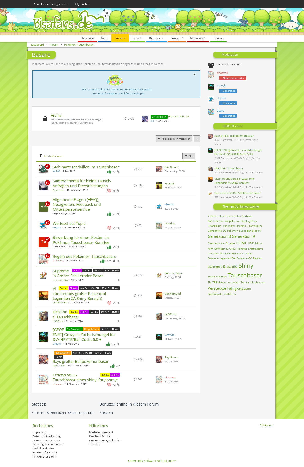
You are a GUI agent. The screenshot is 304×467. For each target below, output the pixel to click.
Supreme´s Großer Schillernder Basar (78, 273)
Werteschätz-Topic (69, 223)
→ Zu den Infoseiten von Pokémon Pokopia (116, 93)
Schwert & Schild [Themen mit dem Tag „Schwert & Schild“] (223, 266)
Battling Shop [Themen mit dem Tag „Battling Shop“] (249, 221)
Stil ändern (266, 425)
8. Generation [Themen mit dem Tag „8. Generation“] (233, 216)
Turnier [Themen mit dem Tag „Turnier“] (245, 282)
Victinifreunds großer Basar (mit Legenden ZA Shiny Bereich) (79, 293)
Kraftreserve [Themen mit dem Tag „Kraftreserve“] (255, 248)
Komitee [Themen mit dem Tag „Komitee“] (242, 248)
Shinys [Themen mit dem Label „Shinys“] (77, 270)
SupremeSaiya (60, 279)
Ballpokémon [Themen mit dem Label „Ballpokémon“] (91, 329)
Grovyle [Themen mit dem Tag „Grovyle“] (230, 243)
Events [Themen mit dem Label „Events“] (63, 288)
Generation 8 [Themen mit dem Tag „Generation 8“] (219, 236)
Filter (189, 156)
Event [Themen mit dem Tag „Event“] (242, 230)
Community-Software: (152, 461)
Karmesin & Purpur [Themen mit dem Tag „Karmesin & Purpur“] (225, 248)
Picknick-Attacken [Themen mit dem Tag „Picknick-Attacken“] (242, 253)
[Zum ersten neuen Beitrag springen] (145, 118)
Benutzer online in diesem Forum (129, 404)
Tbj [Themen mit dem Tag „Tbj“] (209, 282)
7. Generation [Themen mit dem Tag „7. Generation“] (216, 216)
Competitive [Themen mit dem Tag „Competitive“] (215, 230)
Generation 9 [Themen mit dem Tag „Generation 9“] (243, 236)
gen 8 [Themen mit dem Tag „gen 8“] (250, 230)
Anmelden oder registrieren (51, 4)
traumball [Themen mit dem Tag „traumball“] (234, 282)
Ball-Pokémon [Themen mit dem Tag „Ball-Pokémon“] (216, 221)
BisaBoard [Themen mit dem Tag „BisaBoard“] (228, 226)
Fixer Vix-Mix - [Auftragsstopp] (187, 116)
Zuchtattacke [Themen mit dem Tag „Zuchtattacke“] (215, 294)
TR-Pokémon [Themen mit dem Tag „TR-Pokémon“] (219, 282)
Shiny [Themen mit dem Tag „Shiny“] (246, 265)
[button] (194, 74)
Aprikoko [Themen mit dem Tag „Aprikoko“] (247, 216)
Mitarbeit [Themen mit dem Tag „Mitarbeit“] (225, 253)
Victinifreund (60, 302)
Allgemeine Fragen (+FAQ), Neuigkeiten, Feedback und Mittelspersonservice (77, 204)
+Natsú (169, 183)
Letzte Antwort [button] (53, 156)
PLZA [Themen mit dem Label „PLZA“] (108, 352)
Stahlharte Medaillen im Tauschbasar (86, 166)
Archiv (56, 115)
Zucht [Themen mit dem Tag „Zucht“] (247, 289)
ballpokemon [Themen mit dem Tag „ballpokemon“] (232, 221)
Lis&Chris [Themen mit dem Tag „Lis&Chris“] (213, 253)
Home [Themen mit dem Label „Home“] (115, 270)
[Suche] (81, 4)
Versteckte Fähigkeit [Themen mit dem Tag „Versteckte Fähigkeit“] (225, 288)
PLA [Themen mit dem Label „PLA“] (107, 270)
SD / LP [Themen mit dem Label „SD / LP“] (105, 288)
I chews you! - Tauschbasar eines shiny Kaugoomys (85, 377)
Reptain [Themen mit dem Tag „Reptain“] (257, 258)
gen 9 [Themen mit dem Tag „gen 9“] (257, 230)
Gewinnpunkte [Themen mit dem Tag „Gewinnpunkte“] (216, 243)
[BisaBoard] (152, 21)
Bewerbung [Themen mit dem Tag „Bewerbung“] (214, 226)
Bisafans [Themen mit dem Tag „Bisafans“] (241, 226)
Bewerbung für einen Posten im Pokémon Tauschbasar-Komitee (81, 240)
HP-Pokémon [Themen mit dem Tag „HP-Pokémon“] (255, 243)
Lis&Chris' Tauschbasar (66, 314)
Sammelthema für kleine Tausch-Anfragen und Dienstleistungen (82, 183)
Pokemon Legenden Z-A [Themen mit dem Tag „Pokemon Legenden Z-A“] (222, 258)
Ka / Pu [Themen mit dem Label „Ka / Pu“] (87, 270)
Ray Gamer (171, 167)
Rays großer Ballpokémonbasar (81, 361)
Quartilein (58, 190)
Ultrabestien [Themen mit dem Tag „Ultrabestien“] (257, 282)
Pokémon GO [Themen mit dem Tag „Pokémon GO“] (244, 258)
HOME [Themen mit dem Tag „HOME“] (241, 242)
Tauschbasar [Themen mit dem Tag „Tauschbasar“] (245, 275)
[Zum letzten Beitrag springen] (159, 169)
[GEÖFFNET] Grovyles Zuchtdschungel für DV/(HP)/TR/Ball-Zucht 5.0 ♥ (84, 334)
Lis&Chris (58, 321)
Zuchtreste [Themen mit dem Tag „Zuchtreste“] (230, 294)
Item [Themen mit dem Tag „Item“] (210, 248)
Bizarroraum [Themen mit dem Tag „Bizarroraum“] (254, 226)
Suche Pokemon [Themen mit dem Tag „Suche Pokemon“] (217, 276)
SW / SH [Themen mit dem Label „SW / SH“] (98, 270)
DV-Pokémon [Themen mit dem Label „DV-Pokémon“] (74, 329)
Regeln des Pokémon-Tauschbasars (84, 256)
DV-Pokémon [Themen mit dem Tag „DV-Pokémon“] (230, 230)
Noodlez (170, 223)
